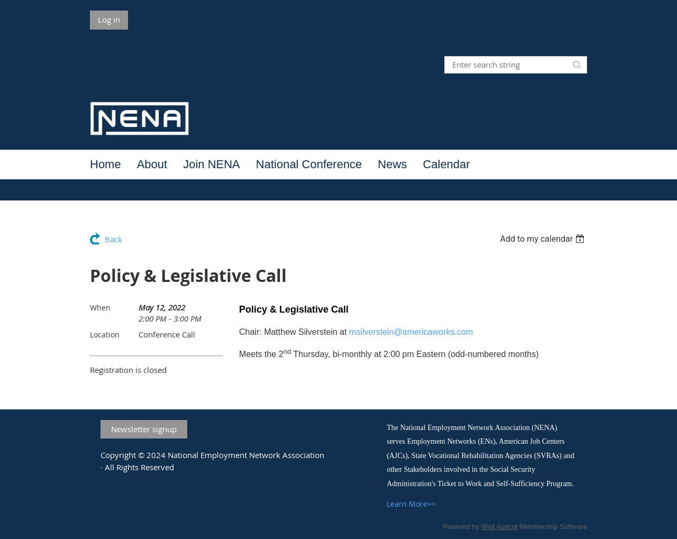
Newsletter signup (144, 429)
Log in (109, 19)
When (100, 308)
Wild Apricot (499, 527)
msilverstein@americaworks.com (411, 331)
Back (113, 239)
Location (105, 335)
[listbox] (543, 238)
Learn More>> (411, 504)
